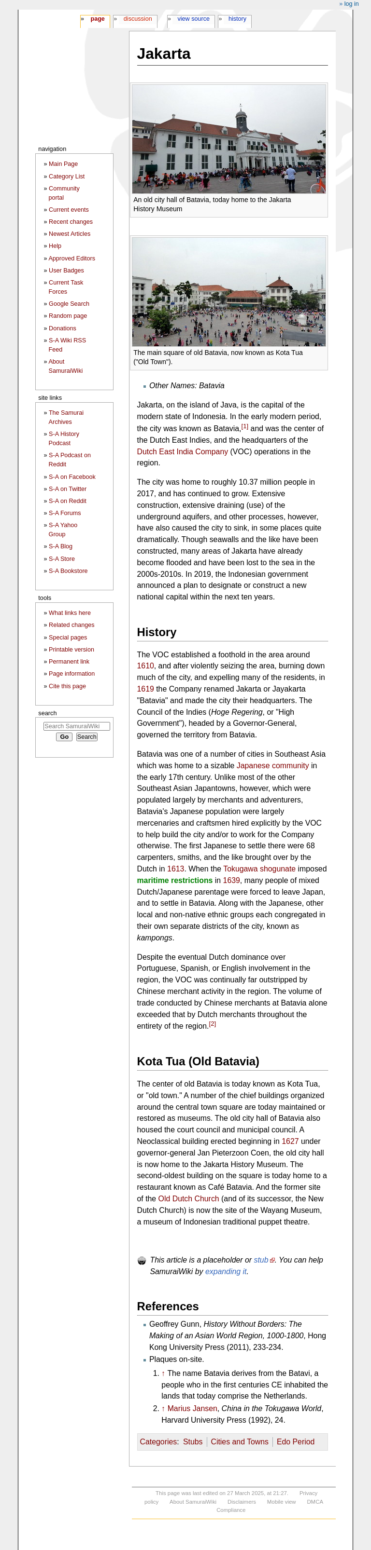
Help (55, 246)
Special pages (68, 637)
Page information (72, 673)
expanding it (226, 1271)
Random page (68, 316)
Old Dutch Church (188, 1199)
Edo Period (295, 1442)
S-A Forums (65, 513)
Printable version (71, 649)
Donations (62, 328)
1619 (145, 689)
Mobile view (281, 1502)
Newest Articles (69, 234)
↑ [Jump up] (163, 1373)
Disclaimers (242, 1502)
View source (194, 18)
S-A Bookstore (68, 571)
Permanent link (69, 661)
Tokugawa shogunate (259, 869)
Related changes (72, 625)
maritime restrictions (175, 880)
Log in (351, 3)
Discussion (138, 18)
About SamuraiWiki (193, 1502)
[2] (212, 1023)
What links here (70, 613)
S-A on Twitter (67, 489)
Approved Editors (71, 258)
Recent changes (71, 221)
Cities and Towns (240, 1442)
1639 (231, 880)
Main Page (63, 164)
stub (261, 1260)
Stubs (193, 1442)
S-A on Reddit (67, 501)
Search (47, 713)
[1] (244, 426)
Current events (69, 209)
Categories (158, 1442)
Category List (67, 176)
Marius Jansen (192, 1408)
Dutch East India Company (182, 452)
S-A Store (62, 559)
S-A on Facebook (72, 477)
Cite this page (67, 686)
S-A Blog (60, 546)
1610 (145, 666)
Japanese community (273, 765)
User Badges (66, 270)
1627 (290, 1141)
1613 (175, 869)
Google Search (69, 303)
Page (97, 18)
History (237, 18)
